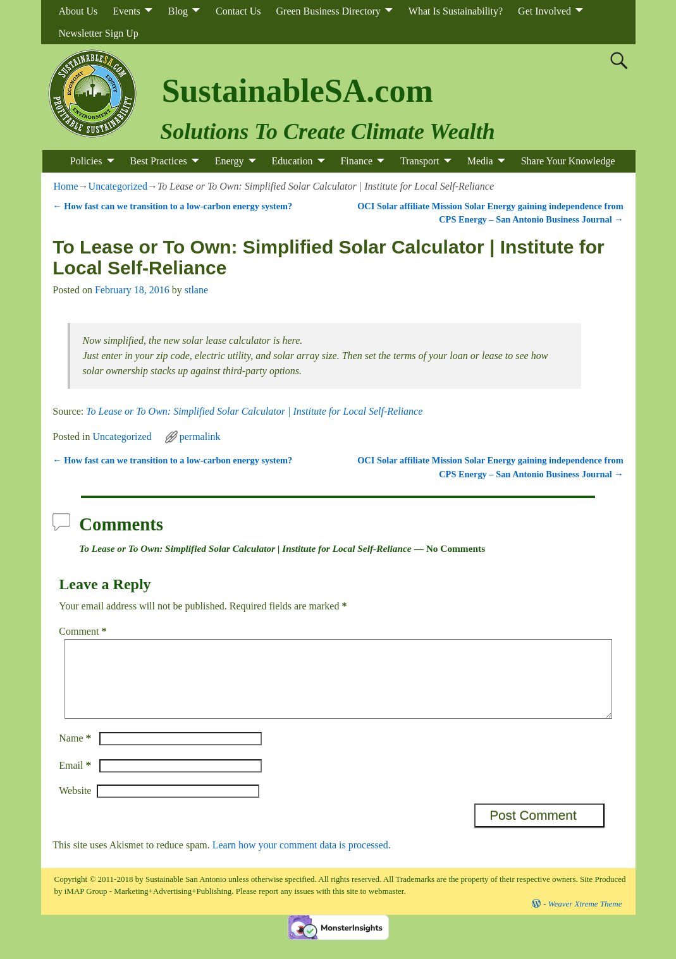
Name (76, 753)
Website (75, 805)
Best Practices (158, 161)
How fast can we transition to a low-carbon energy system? (172, 206)
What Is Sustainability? (456, 11)
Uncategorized (118, 186)
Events (126, 11)
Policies (86, 161)
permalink (200, 436)
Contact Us (238, 11)
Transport (419, 161)
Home (66, 186)
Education (292, 161)
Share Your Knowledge (568, 161)
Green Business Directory (328, 11)
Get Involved (544, 11)
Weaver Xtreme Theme (585, 919)
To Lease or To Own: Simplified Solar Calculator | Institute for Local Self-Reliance (254, 411)
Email (76, 780)
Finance (356, 161)
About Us (78, 11)
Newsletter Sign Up (98, 33)
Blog (178, 11)
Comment (84, 631)
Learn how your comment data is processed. (301, 860)
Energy (229, 161)
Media (480, 161)
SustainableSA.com (297, 91)
